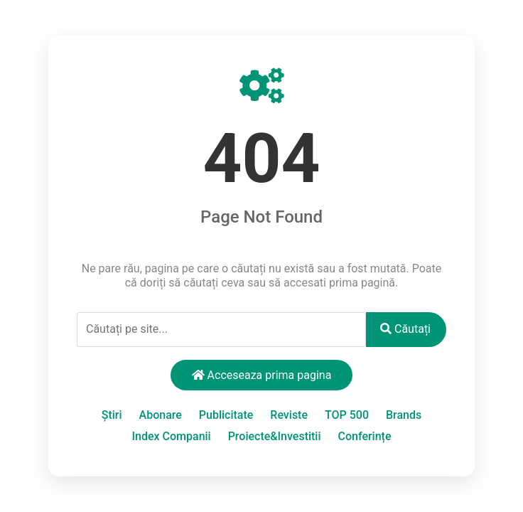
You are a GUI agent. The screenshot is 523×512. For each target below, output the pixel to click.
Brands (403, 415)
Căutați (405, 329)
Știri (112, 415)
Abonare (160, 415)
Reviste (289, 415)
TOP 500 (347, 415)
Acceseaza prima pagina (262, 375)
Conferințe (365, 436)
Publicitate (226, 415)
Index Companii (171, 436)
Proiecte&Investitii (274, 436)
